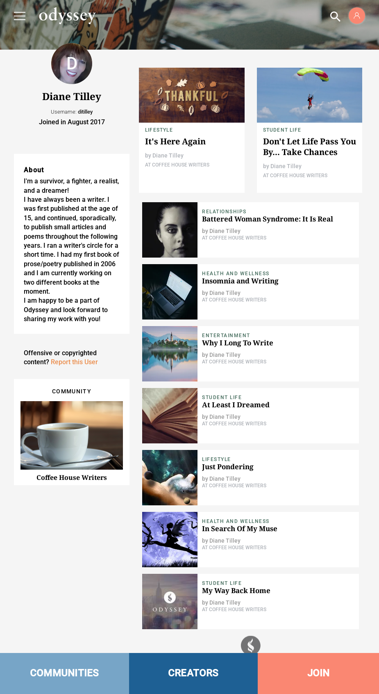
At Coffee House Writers (177, 165)
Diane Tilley (168, 155)
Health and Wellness (236, 273)
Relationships (224, 212)
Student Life (282, 130)
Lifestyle (159, 130)
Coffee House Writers (71, 477)
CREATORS (193, 673)
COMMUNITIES (64, 673)
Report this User (74, 362)
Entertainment (226, 335)
